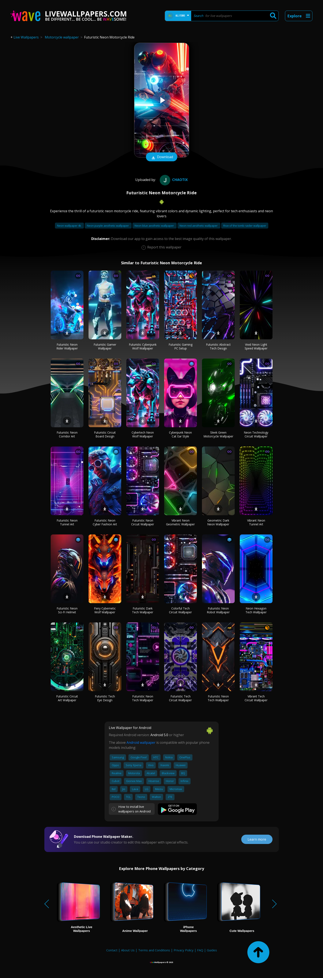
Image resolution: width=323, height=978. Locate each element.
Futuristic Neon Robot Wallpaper (218, 610)
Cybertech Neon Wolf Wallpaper (143, 434)
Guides (212, 950)
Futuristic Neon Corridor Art (67, 434)
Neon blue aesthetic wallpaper (154, 225)
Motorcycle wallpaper (62, 37)
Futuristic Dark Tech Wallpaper (142, 610)
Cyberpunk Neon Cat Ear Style (180, 434)
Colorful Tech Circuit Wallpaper (180, 610)
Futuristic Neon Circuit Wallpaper (142, 522)
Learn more (257, 839)
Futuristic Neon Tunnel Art (67, 522)
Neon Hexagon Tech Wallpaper (256, 610)
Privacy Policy (184, 950)
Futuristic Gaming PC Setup (180, 346)
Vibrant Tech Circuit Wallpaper (256, 698)
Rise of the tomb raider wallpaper (244, 225)
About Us (128, 950)
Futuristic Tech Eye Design (105, 698)
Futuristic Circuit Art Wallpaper (67, 698)
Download (161, 157)
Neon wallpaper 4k (69, 225)
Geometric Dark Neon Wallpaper (218, 522)
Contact (111, 950)
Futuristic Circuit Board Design (105, 434)
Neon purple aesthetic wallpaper (108, 225)
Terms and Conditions (154, 950)
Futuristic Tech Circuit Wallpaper (180, 698)
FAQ (200, 950)
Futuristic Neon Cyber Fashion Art (105, 522)
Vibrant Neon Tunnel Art (256, 522)
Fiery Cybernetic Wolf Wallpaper (105, 610)
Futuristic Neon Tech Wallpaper (142, 698)
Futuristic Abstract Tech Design (218, 346)
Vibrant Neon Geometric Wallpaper (180, 522)
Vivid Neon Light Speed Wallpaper (256, 346)
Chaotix (173, 179)
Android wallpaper (141, 742)
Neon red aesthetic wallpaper (199, 225)
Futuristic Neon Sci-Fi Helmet (67, 610)
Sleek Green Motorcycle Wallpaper (218, 434)
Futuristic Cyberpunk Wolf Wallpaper (143, 346)
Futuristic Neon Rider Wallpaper (67, 346)
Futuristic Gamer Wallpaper (105, 346)
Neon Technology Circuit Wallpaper (256, 434)
